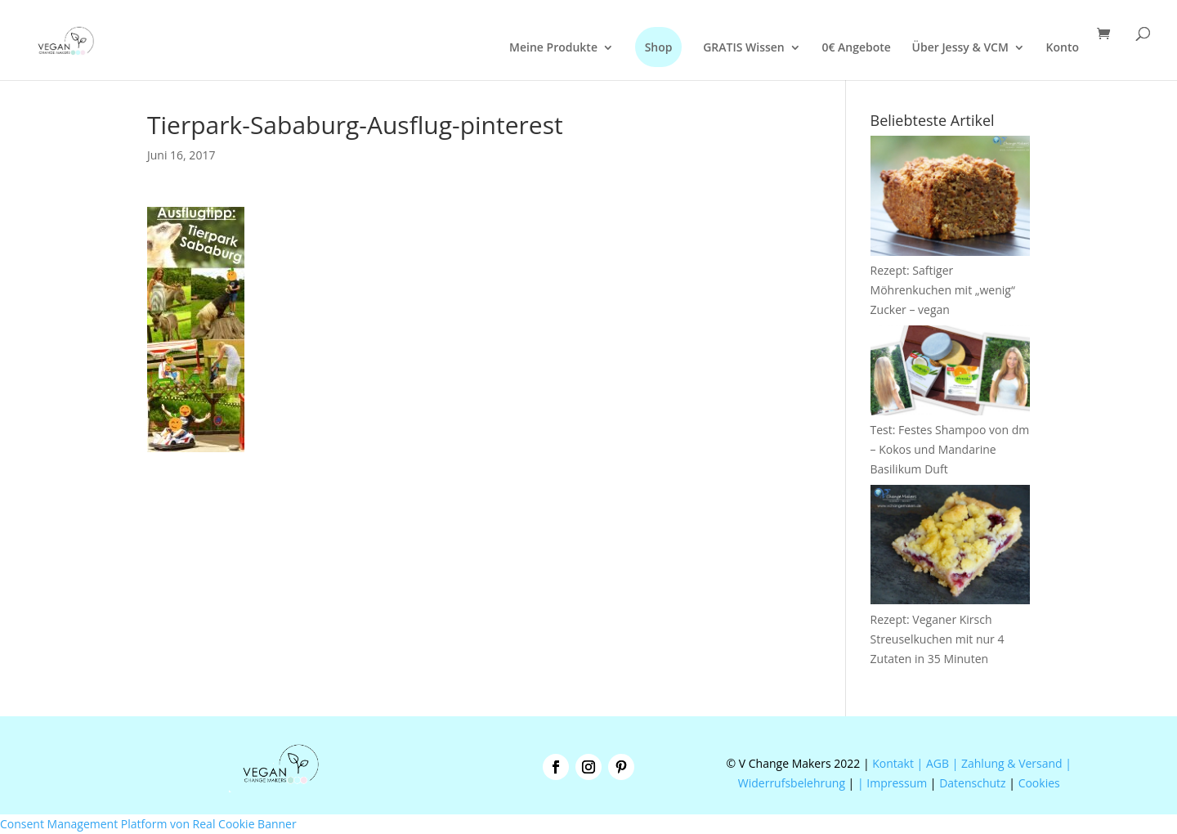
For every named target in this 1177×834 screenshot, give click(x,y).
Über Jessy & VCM (960, 48)
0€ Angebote (856, 48)
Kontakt (892, 763)
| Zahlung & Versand (1009, 763)
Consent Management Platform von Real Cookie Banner (148, 824)
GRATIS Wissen (744, 48)
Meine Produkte (553, 48)
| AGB (933, 763)
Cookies (1039, 783)
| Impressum (892, 783)
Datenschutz (972, 783)
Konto (1062, 48)
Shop (659, 47)
